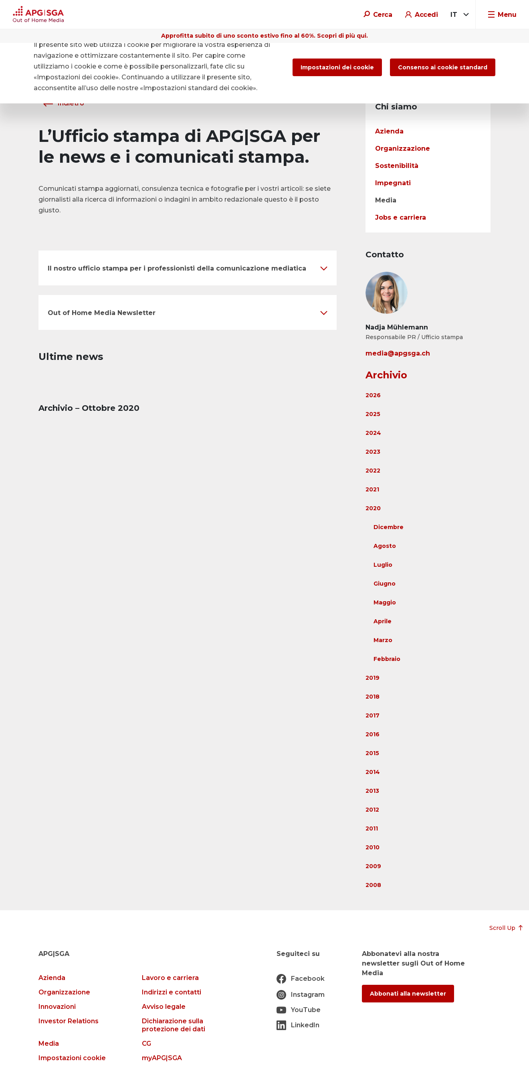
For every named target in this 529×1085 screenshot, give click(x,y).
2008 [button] (373, 885)
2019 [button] (372, 677)
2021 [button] (372, 489)
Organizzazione (402, 148)
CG (146, 1043)
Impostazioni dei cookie (337, 67)
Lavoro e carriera (170, 978)
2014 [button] (372, 772)
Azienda (389, 131)
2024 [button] (373, 432)
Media (385, 200)
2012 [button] (372, 809)
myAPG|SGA (162, 1058)
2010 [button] (372, 847)
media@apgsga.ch (397, 353)
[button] (187, 268)
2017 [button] (372, 715)
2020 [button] (373, 508)
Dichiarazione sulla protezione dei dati (173, 1025)
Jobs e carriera (400, 217)
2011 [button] (371, 828)
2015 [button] (372, 753)
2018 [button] (372, 696)
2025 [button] (372, 414)
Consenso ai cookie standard (442, 67)
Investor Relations (68, 1021)
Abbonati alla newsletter (408, 993)
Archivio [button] (386, 375)
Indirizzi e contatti (171, 992)
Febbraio (387, 659)
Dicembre (389, 527)
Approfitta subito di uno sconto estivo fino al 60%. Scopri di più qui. (264, 35)
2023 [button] (372, 451)
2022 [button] (372, 470)
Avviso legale (164, 1006)
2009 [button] (373, 866)
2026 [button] (373, 395)
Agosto (385, 546)
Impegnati (393, 183)
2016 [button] (372, 734)
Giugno (385, 583)
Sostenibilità (396, 166)
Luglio (383, 564)
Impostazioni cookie (72, 1058)
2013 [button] (372, 790)
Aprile (383, 621)
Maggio (385, 602)
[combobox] (458, 15)
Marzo (383, 640)
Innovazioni (57, 1006)
